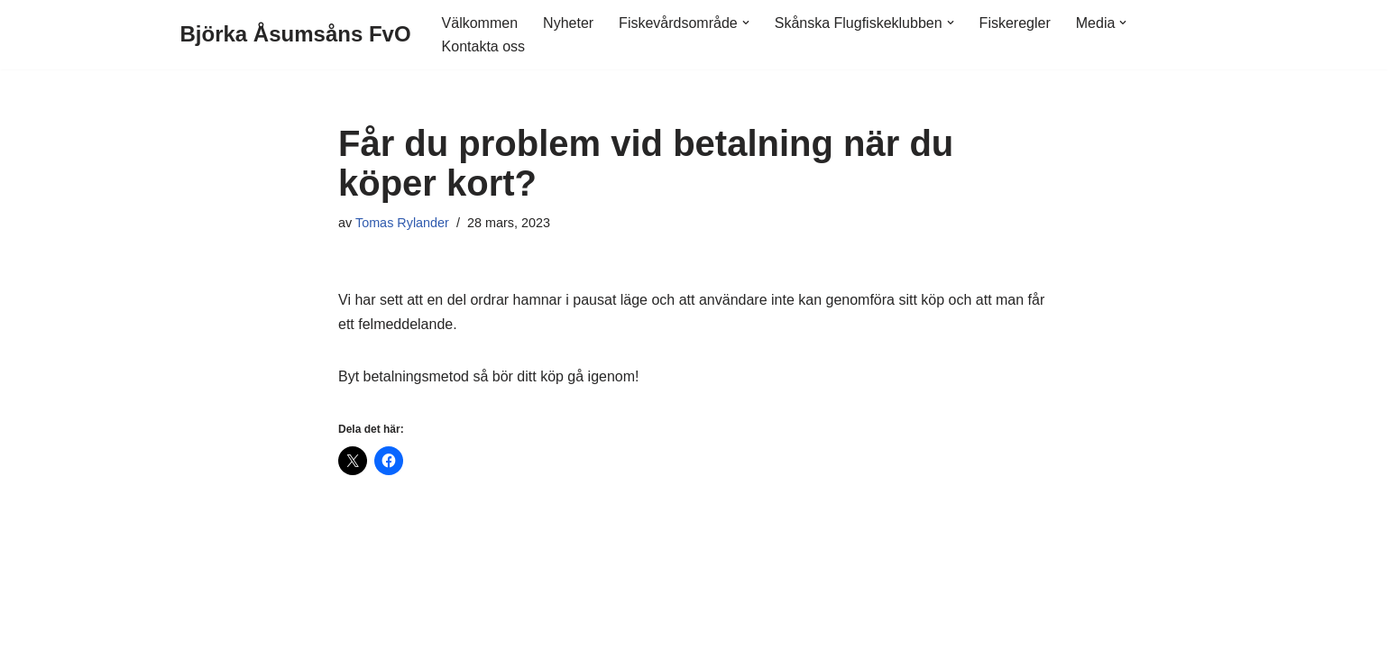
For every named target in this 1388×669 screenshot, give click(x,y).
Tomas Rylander (402, 222)
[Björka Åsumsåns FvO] (295, 34)
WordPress (329, 646)
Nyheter (568, 23)
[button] (745, 22)
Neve (197, 646)
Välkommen (480, 23)
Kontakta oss (484, 46)
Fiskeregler (1015, 23)
